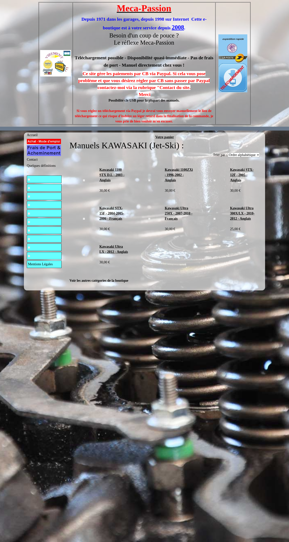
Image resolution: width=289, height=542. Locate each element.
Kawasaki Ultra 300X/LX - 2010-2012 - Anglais (242, 213)
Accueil (32, 135)
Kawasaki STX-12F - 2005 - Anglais (242, 175)
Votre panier (164, 137)
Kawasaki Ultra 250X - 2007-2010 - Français (178, 213)
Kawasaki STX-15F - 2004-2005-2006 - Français (111, 213)
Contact (32, 159)
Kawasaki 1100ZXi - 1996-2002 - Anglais (179, 175)
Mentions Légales (40, 264)
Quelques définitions (41, 166)
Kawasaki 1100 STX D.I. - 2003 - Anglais (111, 175)
